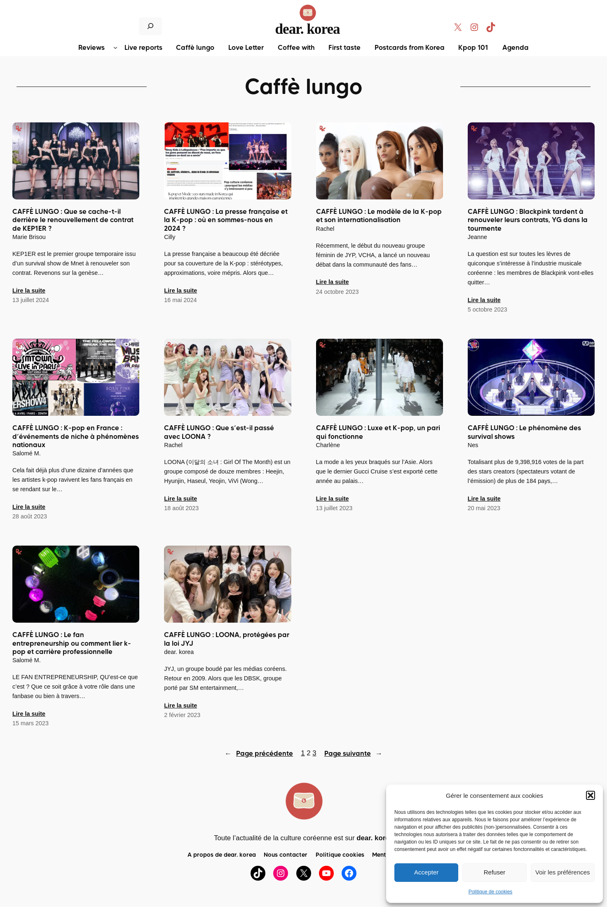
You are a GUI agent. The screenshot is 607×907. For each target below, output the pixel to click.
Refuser (495, 872)
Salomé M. (26, 453)
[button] (590, 795)
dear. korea (307, 29)
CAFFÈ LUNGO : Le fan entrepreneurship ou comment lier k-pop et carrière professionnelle (71, 643)
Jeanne (477, 237)
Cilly (169, 237)
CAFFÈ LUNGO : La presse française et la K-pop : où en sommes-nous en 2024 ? (226, 220)
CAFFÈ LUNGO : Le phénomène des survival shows (524, 432)
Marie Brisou (29, 237)
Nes (473, 445)
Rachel (325, 228)
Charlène (328, 445)
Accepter (426, 872)
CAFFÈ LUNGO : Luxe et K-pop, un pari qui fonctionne (378, 432)
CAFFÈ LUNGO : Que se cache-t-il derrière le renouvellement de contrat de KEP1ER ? (73, 220)
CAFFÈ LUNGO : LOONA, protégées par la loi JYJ (226, 639)
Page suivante (353, 753)
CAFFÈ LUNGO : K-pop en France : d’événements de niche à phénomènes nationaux (75, 436)
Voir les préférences (562, 872)
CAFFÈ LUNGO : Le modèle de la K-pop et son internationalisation (379, 216)
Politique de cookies (491, 892)
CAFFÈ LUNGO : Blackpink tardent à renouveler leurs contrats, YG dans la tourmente (528, 220)
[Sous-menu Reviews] (115, 47)
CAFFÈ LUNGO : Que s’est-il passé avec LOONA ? (219, 432)
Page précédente (259, 753)
